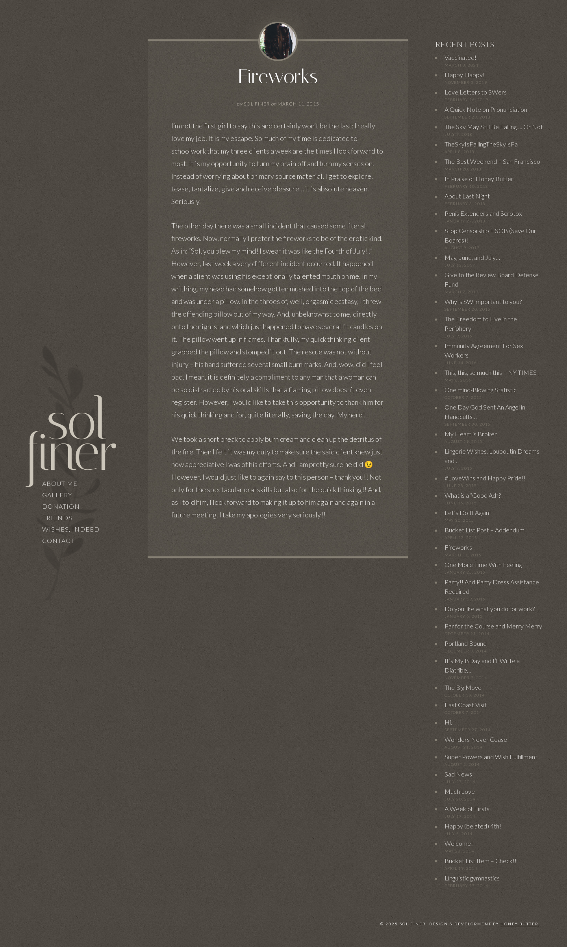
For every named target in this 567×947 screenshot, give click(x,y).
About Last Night (467, 196)
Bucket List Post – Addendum (484, 530)
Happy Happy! (465, 74)
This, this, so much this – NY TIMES (491, 372)
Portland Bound (466, 643)
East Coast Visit (466, 704)
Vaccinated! (460, 57)
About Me (60, 483)
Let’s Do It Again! (468, 512)
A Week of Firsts (467, 808)
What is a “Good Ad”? (473, 495)
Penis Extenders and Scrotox (483, 213)
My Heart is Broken (471, 433)
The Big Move (463, 687)
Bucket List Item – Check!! (481, 860)
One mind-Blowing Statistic (481, 389)
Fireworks (278, 76)
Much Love (460, 791)
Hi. (448, 722)
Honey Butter (519, 924)
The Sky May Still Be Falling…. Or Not (494, 126)
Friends (57, 517)
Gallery (57, 495)
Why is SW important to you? (483, 301)
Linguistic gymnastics (472, 878)
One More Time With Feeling (483, 564)
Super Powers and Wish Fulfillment (491, 756)
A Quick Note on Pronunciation (486, 109)
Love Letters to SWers (476, 92)
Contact (58, 540)
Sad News (458, 774)
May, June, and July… (472, 257)
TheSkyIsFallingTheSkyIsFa (481, 144)
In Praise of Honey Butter (479, 178)
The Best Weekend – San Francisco (492, 161)
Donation (61, 506)
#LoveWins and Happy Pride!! (485, 478)
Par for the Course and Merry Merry (493, 626)
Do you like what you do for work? (490, 608)
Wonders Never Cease (476, 739)
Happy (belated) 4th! (473, 826)
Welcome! (459, 843)
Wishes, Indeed (71, 529)
